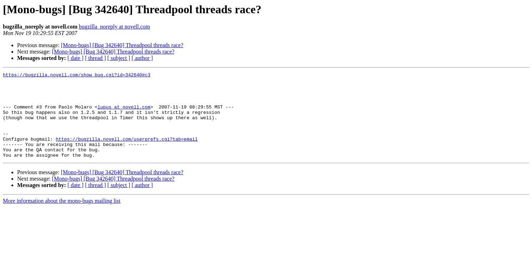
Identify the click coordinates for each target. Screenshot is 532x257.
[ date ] (75, 58)
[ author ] (142, 58)
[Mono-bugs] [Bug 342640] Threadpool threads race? (122, 45)
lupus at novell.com (123, 114)
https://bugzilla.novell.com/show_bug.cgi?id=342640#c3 (76, 75)
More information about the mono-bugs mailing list (62, 218)
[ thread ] (95, 58)
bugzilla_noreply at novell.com (114, 27)
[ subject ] (118, 58)
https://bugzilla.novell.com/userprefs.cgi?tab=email (127, 153)
